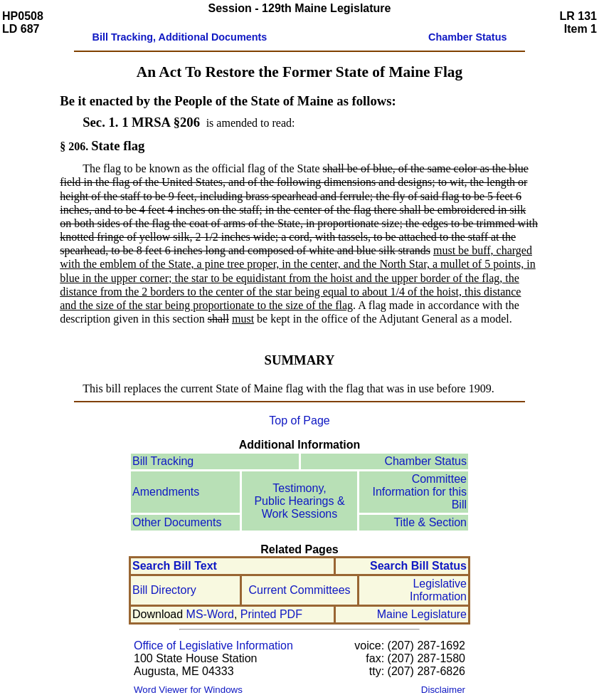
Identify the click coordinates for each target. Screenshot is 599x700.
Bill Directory (164, 590)
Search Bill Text (174, 566)
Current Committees (299, 590)
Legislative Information (438, 590)
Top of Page (299, 420)
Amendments (165, 492)
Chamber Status (425, 461)
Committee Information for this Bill (420, 492)
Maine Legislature (422, 614)
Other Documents (176, 522)
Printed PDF (271, 614)
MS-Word (210, 614)
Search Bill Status (418, 566)
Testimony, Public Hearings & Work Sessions (299, 501)
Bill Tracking (163, 461)
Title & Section (430, 522)
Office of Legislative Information (213, 645)
